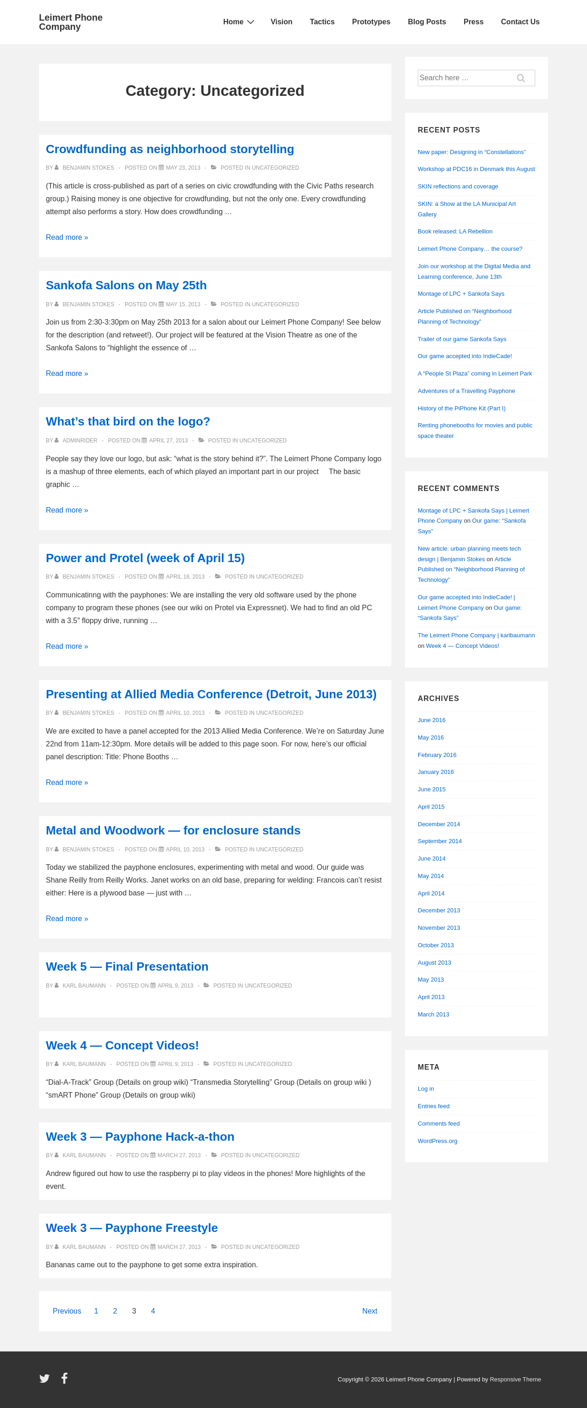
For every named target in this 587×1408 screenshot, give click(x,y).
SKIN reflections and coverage (458, 186)
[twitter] (46, 1381)
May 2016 (431, 737)
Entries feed (433, 1106)
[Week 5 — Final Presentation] (176, 986)
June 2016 (432, 720)
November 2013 (439, 927)
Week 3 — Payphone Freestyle (132, 1228)
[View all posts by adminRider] (77, 440)
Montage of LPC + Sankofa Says (461, 293)
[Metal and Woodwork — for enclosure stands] (185, 849)
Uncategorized (275, 168)
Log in (426, 1088)
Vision (282, 22)
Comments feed (439, 1123)
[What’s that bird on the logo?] (168, 440)
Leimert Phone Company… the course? (470, 248)
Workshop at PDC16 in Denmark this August (476, 169)
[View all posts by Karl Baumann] (81, 986)
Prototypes (371, 22)
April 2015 (431, 806)
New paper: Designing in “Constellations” (472, 152)
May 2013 (431, 979)
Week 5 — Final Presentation (127, 966)
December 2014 (439, 824)
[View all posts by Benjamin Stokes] (85, 168)
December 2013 (439, 910)
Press (474, 22)
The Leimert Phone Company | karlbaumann (476, 635)
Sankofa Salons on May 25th (126, 285)
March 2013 (433, 1014)
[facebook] (65, 1381)
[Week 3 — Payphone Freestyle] (179, 1247)
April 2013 (431, 997)
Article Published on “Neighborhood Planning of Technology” (471, 570)
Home (240, 21)
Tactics (322, 22)
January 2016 (436, 771)
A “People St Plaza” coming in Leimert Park (475, 373)
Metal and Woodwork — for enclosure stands (173, 830)
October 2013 (436, 945)
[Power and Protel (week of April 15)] (185, 577)
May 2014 (431, 875)
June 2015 (432, 789)
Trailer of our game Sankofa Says (462, 339)
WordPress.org (437, 1140)
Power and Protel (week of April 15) (145, 558)
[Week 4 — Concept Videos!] (176, 1064)
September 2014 (440, 841)
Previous (67, 1311)
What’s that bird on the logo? (128, 421)
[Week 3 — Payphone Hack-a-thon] (179, 1155)
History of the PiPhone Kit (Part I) (461, 408)
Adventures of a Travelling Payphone (466, 390)
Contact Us (520, 22)
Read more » (67, 237)
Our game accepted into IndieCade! (465, 356)
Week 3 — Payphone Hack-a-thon (140, 1136)
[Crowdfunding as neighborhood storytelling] (183, 168)
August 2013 (434, 962)
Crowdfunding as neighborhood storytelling (170, 149)
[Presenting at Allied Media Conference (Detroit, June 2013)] (185, 713)
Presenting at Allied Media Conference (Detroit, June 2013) (211, 694)
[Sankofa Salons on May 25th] (183, 304)
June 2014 (432, 858)
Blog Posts (427, 22)
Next (369, 1311)
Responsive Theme (515, 1379)
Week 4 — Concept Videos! (122, 1045)
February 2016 (437, 754)
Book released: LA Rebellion (455, 231)
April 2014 (431, 893)
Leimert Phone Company (71, 22)
